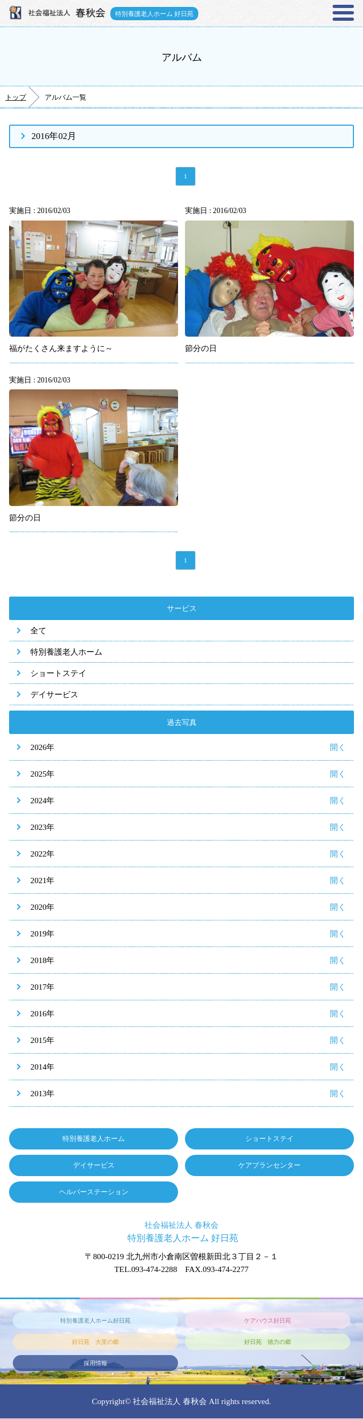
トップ (15, 97)
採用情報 (95, 1363)
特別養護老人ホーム (66, 652)
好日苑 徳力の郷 (267, 1342)
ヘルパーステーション (93, 1193)
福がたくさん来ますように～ (61, 348)
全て (38, 631)
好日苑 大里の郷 (95, 1342)
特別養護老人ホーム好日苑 (95, 1321)
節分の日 (201, 348)
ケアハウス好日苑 (267, 1321)
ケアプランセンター (269, 1166)
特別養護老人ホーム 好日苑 (155, 13)
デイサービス (54, 695)
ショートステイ (58, 674)
